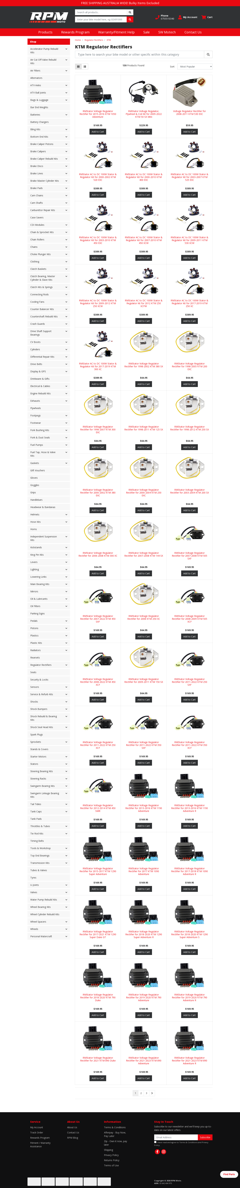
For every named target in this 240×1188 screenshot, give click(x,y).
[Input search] (101, 12)
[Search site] (130, 12)
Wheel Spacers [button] (38, 921)
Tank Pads (36, 818)
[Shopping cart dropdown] (206, 17)
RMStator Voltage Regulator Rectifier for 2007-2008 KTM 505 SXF (189, 555)
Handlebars (36, 499)
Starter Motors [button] (38, 756)
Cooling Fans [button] (37, 301)
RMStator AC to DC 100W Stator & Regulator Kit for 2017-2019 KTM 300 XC (98, 366)
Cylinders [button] (35, 349)
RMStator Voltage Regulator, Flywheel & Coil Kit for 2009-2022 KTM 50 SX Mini (144, 114)
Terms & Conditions (115, 1127)
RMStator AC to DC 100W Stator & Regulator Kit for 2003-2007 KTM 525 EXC (189, 177)
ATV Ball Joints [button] (38, 92)
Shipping (108, 1149)
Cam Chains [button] (36, 195)
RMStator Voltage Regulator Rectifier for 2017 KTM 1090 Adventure (143, 871)
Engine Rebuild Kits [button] (40, 393)
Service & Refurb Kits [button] (41, 694)
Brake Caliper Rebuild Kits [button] (44, 158)
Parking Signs (37, 613)
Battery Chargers (39, 122)
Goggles (34, 485)
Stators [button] (34, 763)
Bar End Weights (39, 107)
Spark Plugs (36, 734)
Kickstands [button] (36, 547)
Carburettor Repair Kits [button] (42, 210)
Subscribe (205, 1137)
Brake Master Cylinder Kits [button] (44, 180)
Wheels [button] (34, 929)
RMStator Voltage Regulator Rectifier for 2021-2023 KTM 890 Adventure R (189, 1060)
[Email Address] (176, 1137)
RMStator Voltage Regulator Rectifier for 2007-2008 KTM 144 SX (143, 554)
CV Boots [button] (35, 342)
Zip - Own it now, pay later (115, 1143)
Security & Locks (39, 679)
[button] (164, 17)
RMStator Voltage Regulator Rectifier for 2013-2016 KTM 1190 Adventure (143, 808)
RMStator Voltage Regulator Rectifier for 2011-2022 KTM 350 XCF (189, 745)
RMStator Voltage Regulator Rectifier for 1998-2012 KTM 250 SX (189, 428)
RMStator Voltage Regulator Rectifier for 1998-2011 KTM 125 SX (143, 428)
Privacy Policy (111, 1155)
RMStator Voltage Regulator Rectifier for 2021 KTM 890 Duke (98, 1059)
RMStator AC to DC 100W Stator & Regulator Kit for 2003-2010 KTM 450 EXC (98, 240)
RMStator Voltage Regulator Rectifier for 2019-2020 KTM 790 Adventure (143, 997)
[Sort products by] (194, 66)
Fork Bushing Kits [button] (39, 430)
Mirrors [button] (34, 591)
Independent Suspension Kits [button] (43, 538)
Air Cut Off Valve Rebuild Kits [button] (43, 61)
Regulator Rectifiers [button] (41, 664)
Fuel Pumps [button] (36, 444)
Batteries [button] (35, 114)
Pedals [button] (34, 620)
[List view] (85, 66)
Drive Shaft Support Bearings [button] (41, 333)
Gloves (34, 477)
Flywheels (35, 408)
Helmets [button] (34, 514)
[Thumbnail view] (78, 66)
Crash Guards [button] (37, 323)
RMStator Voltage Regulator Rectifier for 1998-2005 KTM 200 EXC (189, 366)
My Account (36, 1127)
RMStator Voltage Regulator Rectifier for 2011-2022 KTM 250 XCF (98, 745)
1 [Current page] (135, 1093)
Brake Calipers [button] (38, 151)
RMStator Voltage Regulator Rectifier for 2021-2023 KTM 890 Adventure (143, 1060)
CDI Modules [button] (37, 224)
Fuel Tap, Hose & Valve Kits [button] (43, 454)
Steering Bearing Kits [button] (41, 771)
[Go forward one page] (152, 1093)
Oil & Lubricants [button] (39, 598)
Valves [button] (33, 892)
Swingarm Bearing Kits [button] (42, 785)
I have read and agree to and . (181, 1143)
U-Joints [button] (34, 884)
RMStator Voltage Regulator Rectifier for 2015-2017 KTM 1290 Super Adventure (98, 871)
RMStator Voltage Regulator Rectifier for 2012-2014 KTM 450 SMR (98, 808)
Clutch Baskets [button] (38, 268)
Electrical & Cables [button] (40, 386)
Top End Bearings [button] (40, 855)
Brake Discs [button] (36, 166)
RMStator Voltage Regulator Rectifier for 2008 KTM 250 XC (143, 617)
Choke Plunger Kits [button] (40, 254)
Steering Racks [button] (38, 778)
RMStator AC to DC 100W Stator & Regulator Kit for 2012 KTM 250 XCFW (143, 303)
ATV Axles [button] (35, 85)
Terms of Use (111, 1165)
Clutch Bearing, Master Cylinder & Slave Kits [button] (42, 278)
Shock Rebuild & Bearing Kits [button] (43, 718)
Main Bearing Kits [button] (39, 584)
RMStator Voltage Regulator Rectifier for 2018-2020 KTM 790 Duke (98, 997)
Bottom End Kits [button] (39, 136)
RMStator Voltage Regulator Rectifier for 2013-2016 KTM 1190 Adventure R (189, 808)
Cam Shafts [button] (36, 202)
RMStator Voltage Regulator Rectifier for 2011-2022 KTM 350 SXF (143, 745)
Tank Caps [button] (36, 811)
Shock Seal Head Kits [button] (41, 727)
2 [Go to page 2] (141, 1093)
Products (45, 32)
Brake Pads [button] (36, 188)
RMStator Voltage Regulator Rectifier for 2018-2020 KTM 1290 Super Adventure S (189, 934)
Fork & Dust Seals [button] (40, 437)
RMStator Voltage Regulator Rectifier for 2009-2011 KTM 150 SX (143, 680)
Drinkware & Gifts (40, 378)
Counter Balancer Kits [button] (42, 309)
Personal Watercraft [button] (41, 936)
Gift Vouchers (37, 470)
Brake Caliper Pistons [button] (41, 144)
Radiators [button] (35, 650)
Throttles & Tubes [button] (40, 826)
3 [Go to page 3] (146, 1093)
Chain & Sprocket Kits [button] (42, 232)
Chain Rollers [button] (37, 239)
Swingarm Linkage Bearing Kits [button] (44, 795)
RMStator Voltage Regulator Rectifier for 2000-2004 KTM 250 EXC (143, 492)
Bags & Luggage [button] (39, 100)
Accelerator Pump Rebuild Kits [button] (44, 50)
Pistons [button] (34, 628)
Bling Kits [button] (35, 129)
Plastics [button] (34, 635)
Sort (172, 66)
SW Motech (167, 32)
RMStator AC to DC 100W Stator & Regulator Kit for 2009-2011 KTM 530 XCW (189, 240)
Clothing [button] (34, 261)
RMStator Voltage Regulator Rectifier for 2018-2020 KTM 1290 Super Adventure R (143, 934)
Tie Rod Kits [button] (36, 833)
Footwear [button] (35, 422)
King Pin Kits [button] (37, 554)
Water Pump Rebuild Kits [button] (43, 899)
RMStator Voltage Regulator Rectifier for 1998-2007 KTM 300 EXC (98, 429)
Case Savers (37, 217)
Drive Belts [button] (36, 364)
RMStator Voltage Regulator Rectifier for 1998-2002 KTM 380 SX (143, 365)
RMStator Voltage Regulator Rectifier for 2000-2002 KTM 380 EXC (98, 492)
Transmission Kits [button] (40, 862)
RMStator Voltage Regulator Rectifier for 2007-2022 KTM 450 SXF (98, 618)
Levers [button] (34, 562)
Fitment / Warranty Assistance (40, 1144)
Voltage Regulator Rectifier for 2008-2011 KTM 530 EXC (189, 113)
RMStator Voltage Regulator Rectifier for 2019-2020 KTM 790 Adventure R (189, 997)
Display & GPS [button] (38, 371)
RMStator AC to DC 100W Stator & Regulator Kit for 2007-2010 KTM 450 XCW (143, 240)
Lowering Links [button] (38, 576)
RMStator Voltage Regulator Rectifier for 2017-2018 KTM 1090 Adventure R (189, 871)
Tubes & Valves (38, 870)
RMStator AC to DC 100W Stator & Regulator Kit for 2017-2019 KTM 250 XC (189, 303)
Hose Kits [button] (35, 521)
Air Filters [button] (35, 70)
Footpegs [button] (35, 415)
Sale (146, 32)
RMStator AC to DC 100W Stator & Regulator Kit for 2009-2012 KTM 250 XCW (98, 303)
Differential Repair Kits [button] (42, 356)
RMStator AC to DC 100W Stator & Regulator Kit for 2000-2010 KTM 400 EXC (143, 177)
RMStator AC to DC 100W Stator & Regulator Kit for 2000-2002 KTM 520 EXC (98, 177)
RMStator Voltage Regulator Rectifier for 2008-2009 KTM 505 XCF (189, 618)
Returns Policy (111, 1160)
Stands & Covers (39, 749)
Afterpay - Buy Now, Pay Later (115, 1134)
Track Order (36, 1132)
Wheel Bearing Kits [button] (40, 907)
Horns (33, 529)
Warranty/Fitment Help (116, 32)
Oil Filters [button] (35, 606)
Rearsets (35, 657)
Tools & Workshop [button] (40, 848)
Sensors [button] (34, 686)
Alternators (36, 77)
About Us (72, 1127)
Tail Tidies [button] (35, 804)
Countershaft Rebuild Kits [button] (44, 316)
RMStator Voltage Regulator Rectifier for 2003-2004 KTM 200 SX (189, 491)
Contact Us (193, 32)
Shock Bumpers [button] (38, 709)
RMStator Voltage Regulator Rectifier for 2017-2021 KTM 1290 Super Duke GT (98, 934)
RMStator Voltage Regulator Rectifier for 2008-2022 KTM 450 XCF (98, 681)
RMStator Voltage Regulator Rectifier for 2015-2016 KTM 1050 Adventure (98, 114)
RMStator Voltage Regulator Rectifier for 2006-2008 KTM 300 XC (97, 554)
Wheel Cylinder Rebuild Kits (44, 914)
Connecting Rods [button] (39, 294)
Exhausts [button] (35, 400)
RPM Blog (72, 1137)
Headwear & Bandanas (42, 507)
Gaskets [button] (34, 463)
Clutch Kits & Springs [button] (41, 287)
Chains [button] (34, 246)
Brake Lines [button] (36, 173)
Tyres (33, 877)
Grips (33, 492)
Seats (33, 672)
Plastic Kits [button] (36, 642)
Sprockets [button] (35, 741)
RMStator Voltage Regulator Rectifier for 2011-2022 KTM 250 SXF (189, 681)
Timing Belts (37, 840)
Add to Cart (98, 131)
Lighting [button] (34, 569)
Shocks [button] (34, 701)
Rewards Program (75, 32)
